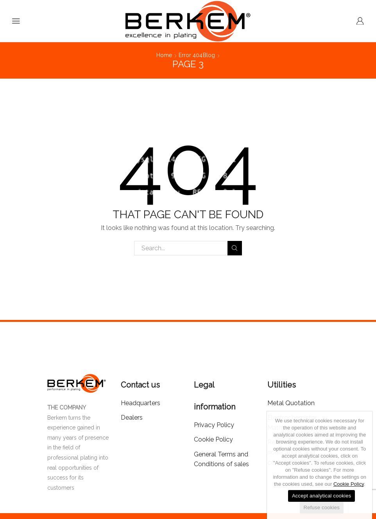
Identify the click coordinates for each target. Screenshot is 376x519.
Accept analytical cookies (321, 496)
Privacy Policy (214, 425)
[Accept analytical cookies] (362, 465)
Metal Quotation (291, 403)
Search (235, 248)
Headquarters (140, 403)
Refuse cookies (322, 507)
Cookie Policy (348, 484)
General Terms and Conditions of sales (221, 459)
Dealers (132, 417)
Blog (209, 55)
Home (164, 55)
